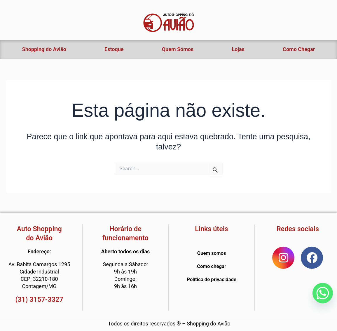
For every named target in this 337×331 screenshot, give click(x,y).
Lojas (238, 49)
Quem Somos (178, 49)
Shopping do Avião (44, 49)
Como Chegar (299, 49)
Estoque (113, 49)
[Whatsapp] (322, 293)
